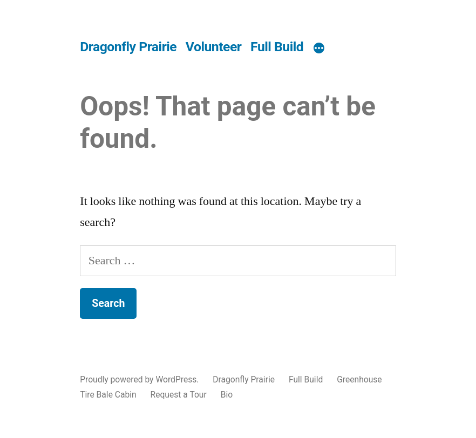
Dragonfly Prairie (128, 46)
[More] (318, 48)
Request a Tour (179, 394)
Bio (227, 394)
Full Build (276, 46)
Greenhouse (359, 379)
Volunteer (214, 46)
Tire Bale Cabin (108, 394)
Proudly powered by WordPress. (140, 379)
